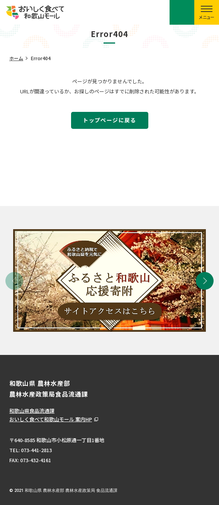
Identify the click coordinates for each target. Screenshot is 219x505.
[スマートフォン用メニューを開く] (206, 12)
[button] (205, 281)
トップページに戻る (109, 120)
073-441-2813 (36, 450)
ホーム (16, 58)
